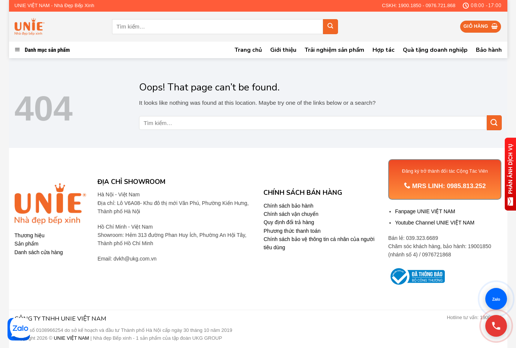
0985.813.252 (466, 186)
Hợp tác (383, 50)
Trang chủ (248, 50)
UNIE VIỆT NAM (71, 338)
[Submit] (330, 26)
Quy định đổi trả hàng (288, 222)
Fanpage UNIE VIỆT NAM (425, 211)
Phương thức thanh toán (291, 231)
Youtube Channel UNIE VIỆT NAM (434, 223)
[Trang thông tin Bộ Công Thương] (416, 276)
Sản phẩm (27, 244)
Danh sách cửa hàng (39, 252)
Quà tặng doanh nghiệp (435, 50)
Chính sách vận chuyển (290, 214)
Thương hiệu (30, 235)
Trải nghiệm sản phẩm (334, 50)
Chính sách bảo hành (288, 206)
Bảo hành (489, 50)
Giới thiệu (283, 50)
